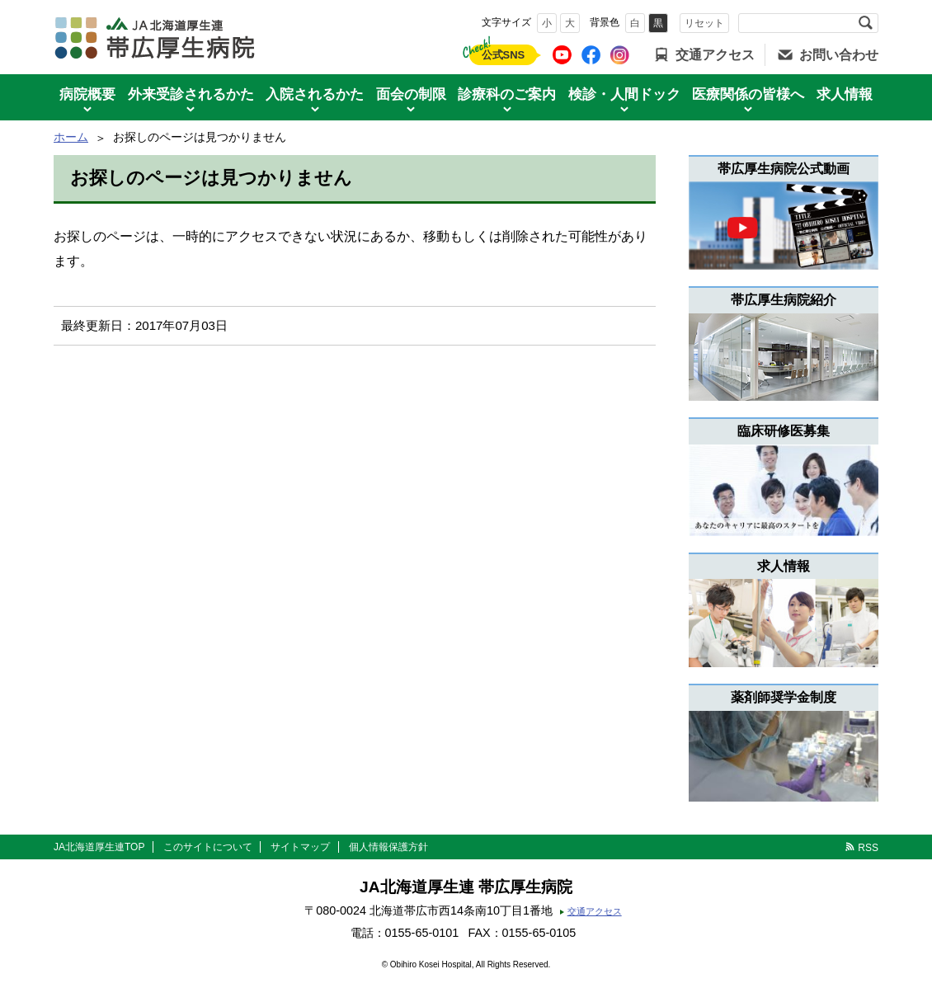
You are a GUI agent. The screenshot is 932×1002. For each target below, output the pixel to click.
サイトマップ (300, 847)
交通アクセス (715, 55)
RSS (868, 848)
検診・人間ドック (624, 94)
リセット (704, 23)
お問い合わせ (838, 55)
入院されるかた (315, 94)
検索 (865, 23)
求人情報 (845, 94)
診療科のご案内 (507, 94)
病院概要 (87, 94)
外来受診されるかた (191, 94)
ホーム (71, 136)
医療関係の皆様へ (748, 94)
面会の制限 (411, 94)
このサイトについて (207, 847)
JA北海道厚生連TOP (99, 847)
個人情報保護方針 (388, 847)
